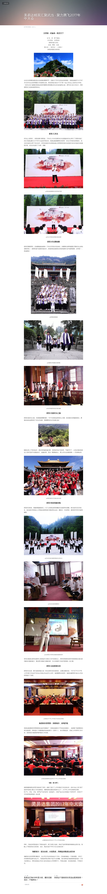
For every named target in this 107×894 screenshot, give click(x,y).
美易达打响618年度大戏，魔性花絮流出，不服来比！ (38, 878)
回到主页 (5, 3)
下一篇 (56, 875)
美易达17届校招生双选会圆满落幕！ (68, 877)
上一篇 (26, 875)
